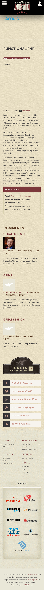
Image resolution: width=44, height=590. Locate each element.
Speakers (27, 454)
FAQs (4, 460)
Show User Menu (40, 3)
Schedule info (12, 189)
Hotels (24, 469)
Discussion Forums (9, 444)
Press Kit (25, 447)
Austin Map (25, 466)
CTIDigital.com (28, 585)
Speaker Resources (28, 458)
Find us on (17, 383)
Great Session (14, 319)
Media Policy (26, 444)
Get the (17, 424)
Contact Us (6, 458)
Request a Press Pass (29, 449)
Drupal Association (32, 574)
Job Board (6, 447)
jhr (4, 336)
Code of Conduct (8, 463)
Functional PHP (26, 111)
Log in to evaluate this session (16, 58)
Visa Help (25, 472)
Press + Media (29, 440)
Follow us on (18, 391)
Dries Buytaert (32, 580)
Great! (8, 275)
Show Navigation (4, 3)
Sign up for (20, 399)
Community (9, 440)
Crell (15, 64)
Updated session (16, 234)
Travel (26, 463)
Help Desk (8, 454)
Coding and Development (21, 196)
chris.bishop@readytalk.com (15, 292)
